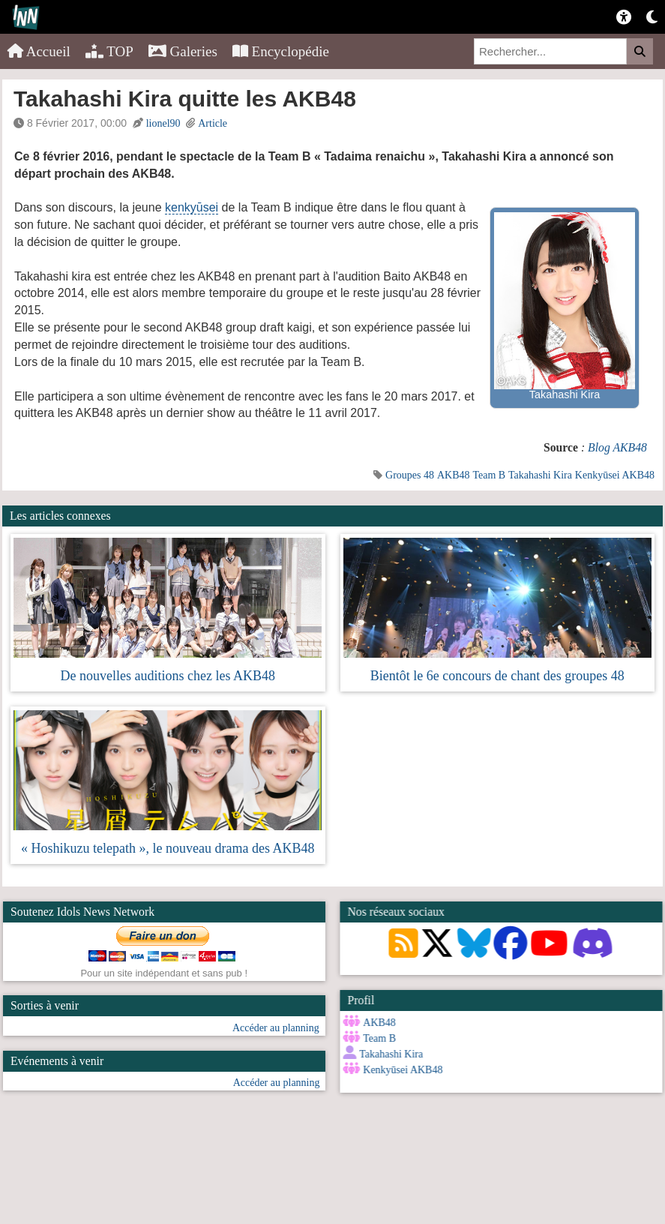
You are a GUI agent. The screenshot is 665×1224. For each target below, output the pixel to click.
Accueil (38, 51)
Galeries (182, 51)
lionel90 (163, 123)
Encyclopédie (280, 51)
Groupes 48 (409, 475)
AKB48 (453, 475)
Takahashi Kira (540, 475)
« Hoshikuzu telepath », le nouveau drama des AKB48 (167, 848)
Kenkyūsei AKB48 (615, 475)
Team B (488, 475)
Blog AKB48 (617, 447)
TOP (109, 51)
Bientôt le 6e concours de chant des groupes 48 (497, 675)
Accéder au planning (275, 1028)
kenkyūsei (191, 207)
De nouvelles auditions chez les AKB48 (168, 675)
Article (212, 123)
